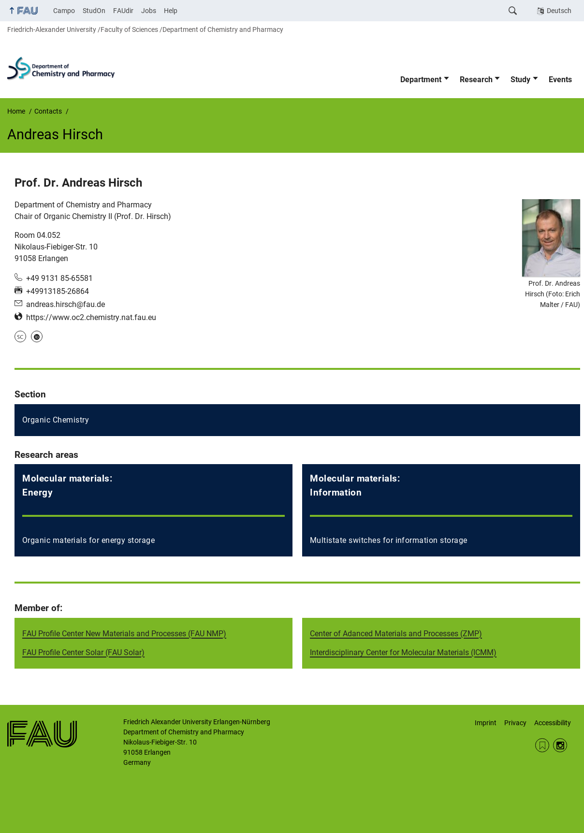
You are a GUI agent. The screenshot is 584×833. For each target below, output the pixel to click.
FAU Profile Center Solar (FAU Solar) (83, 652)
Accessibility (552, 723)
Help (170, 11)
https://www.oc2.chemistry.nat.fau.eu (91, 317)
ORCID (37, 336)
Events (560, 79)
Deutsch (559, 11)
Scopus (20, 336)
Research (476, 79)
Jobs (148, 11)
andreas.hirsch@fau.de (65, 304)
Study (520, 79)
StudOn (94, 11)
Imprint (485, 723)
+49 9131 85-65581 (59, 278)
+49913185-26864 (57, 291)
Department (420, 79)
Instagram (560, 745)
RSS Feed (542, 745)
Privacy (515, 723)
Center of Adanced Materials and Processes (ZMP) (396, 633)
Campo (64, 11)
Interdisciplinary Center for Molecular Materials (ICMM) (403, 652)
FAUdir (123, 11)
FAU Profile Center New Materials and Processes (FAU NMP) (124, 633)
